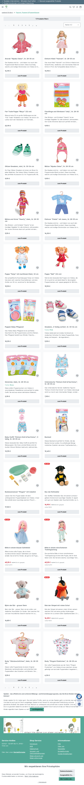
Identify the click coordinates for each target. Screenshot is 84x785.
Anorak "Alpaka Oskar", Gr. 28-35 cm (19, 59)
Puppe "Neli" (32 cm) (53, 274)
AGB (31, 746)
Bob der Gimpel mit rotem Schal (57, 605)
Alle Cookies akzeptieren (67, 779)
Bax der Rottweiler (52, 492)
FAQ (59, 744)
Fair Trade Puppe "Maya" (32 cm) (18, 111)
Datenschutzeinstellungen (67, 771)
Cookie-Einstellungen (65, 754)
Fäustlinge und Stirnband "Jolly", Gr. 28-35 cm (62, 112)
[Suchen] (70, 7)
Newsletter (61, 749)
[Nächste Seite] (33, 25)
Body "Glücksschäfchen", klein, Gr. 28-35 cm (21, 662)
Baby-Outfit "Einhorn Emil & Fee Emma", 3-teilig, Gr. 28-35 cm (22, 438)
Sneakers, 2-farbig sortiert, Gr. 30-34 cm (61, 327)
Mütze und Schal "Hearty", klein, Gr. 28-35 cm (22, 220)
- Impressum (42, 782)
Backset (48, 437)
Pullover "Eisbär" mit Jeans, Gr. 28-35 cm (61, 219)
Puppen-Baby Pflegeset (14, 327)
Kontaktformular (19, 752)
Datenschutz (34, 749)
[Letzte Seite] (36, 25)
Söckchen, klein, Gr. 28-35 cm (17, 382)
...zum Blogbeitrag (37, 709)
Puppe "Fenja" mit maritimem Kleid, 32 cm (21, 274)
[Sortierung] (72, 25)
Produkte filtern (42, 19)
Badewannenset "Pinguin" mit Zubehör (20, 492)
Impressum (33, 744)
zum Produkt (22, 76)
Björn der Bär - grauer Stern (16, 605)
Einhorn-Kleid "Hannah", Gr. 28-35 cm (60, 59)
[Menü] (2, 7)
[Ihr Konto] (77, 7)
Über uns (61, 746)
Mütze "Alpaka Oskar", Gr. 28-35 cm (59, 166)
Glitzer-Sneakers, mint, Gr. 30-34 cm (19, 166)
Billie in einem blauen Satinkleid (17, 548)
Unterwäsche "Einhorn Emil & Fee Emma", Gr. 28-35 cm (61, 383)
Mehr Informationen (31, 776)
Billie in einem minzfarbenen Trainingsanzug (56, 549)
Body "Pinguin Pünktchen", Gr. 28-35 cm (61, 661)
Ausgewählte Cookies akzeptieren (67, 775)
